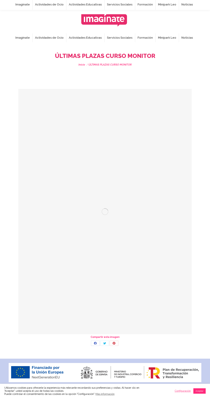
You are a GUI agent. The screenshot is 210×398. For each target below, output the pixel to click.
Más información (105, 393)
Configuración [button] (183, 390)
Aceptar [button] (199, 391)
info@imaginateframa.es (98, 3)
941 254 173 (69, 3)
